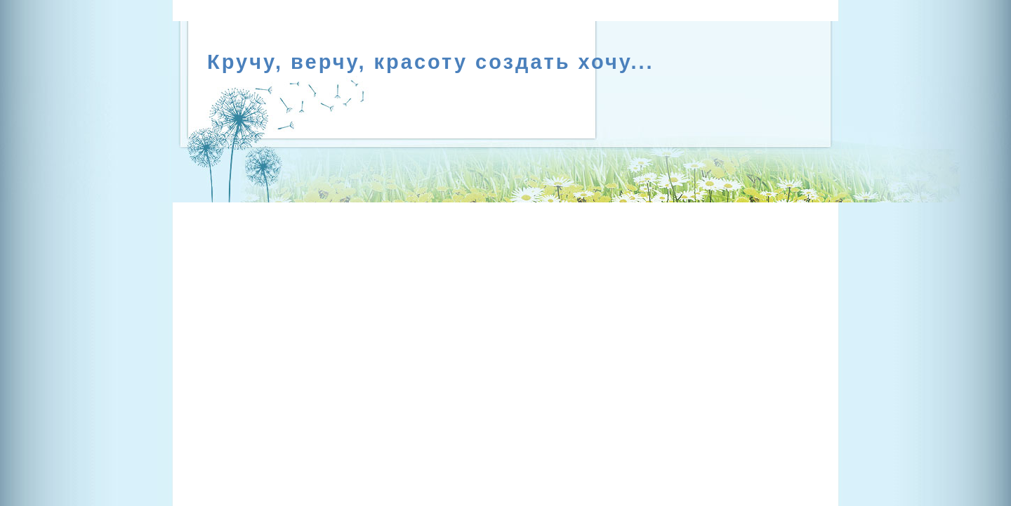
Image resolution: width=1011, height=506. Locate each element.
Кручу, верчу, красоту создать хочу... (430, 62)
